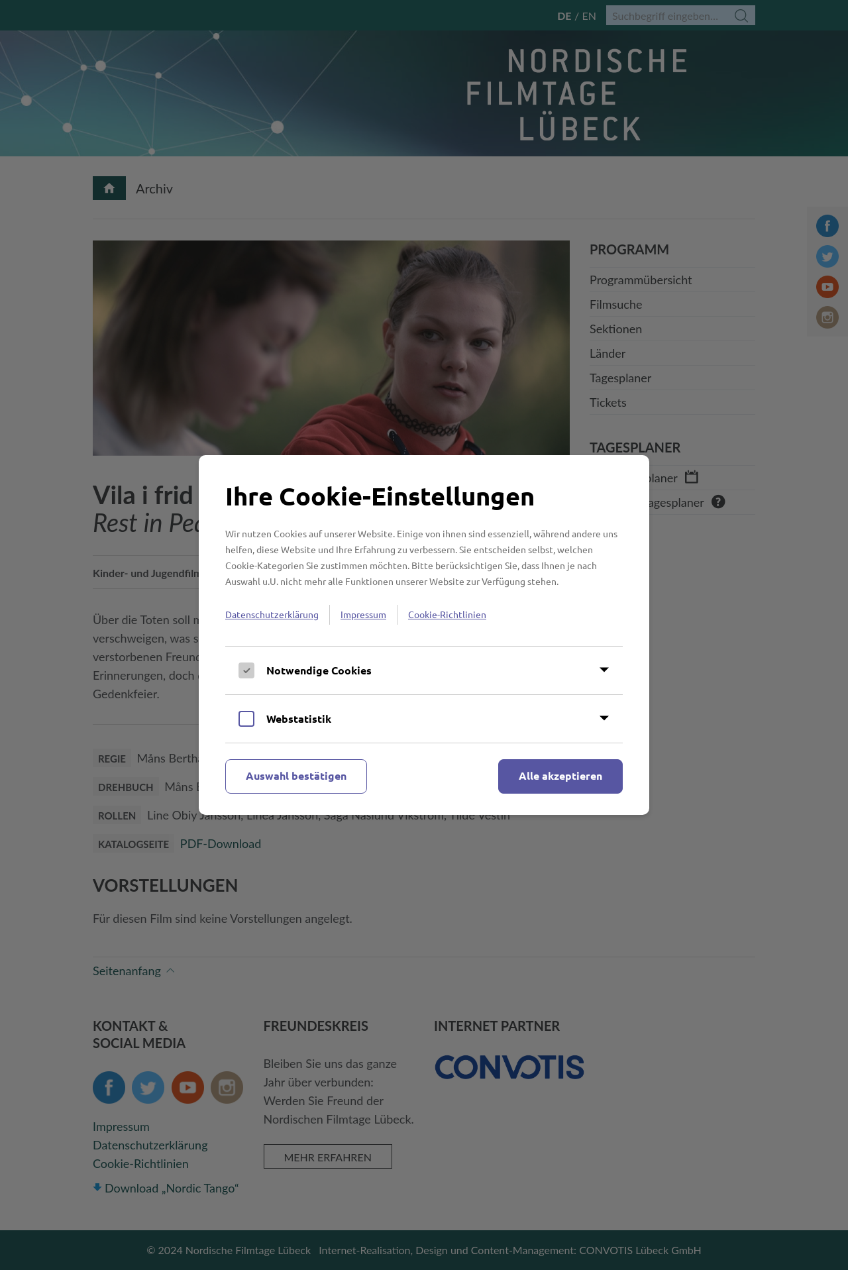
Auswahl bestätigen (296, 775)
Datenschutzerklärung (272, 614)
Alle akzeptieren (560, 775)
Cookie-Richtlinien (447, 614)
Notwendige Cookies (319, 670)
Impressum (363, 614)
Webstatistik (298, 718)
